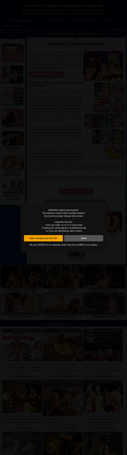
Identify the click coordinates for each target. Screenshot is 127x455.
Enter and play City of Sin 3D (43, 238)
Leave (83, 238)
